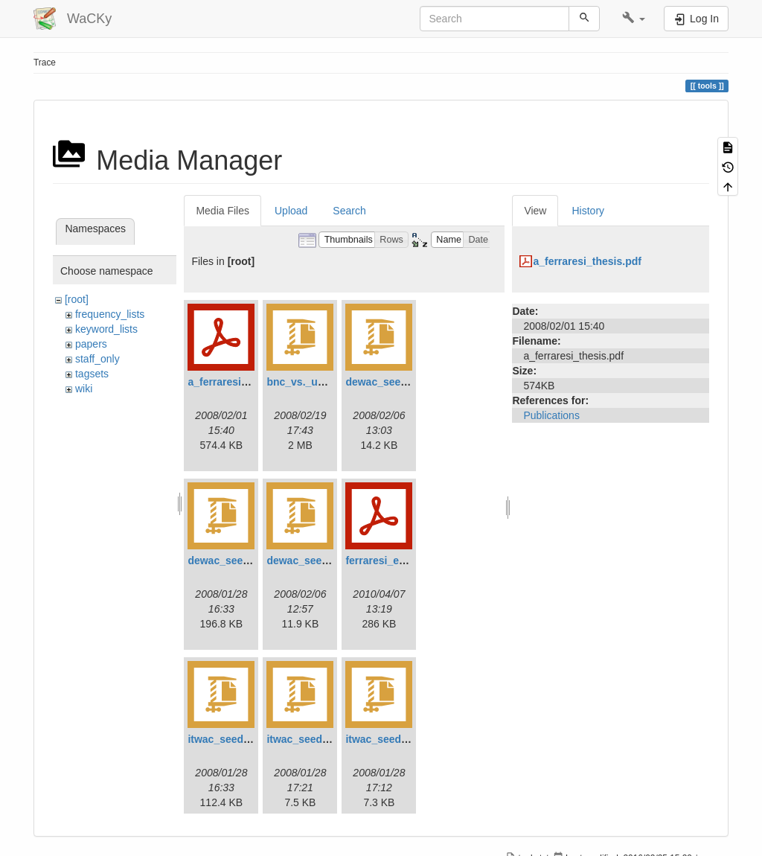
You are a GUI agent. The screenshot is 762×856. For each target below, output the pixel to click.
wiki (83, 389)
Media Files (222, 211)
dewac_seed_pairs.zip (400, 382)
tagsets (92, 374)
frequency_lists (109, 314)
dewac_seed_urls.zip (239, 560)
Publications (551, 415)
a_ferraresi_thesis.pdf (242, 382)
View (535, 211)
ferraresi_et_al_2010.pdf (404, 560)
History (588, 211)
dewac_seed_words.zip (324, 560)
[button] (633, 18)
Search (349, 211)
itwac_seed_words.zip (400, 739)
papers (91, 344)
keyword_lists (106, 329)
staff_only (97, 359)
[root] (77, 299)
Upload (291, 211)
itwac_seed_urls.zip (237, 739)
